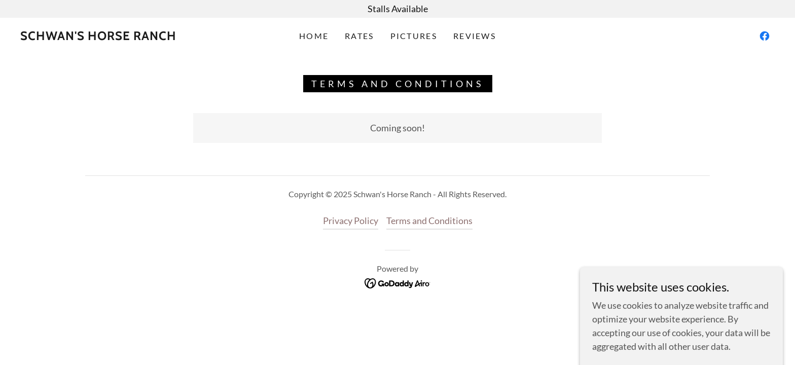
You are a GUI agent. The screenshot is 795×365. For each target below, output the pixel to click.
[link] (98, 36)
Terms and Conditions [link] (429, 220)
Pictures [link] (413, 36)
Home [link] (314, 36)
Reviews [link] (474, 36)
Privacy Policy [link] (350, 220)
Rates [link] (359, 36)
